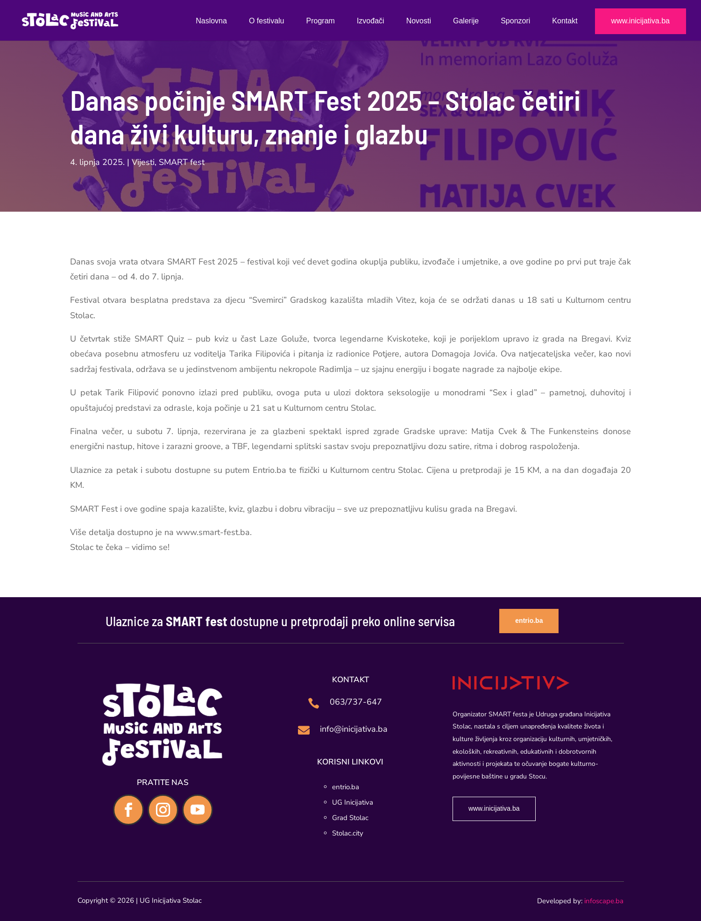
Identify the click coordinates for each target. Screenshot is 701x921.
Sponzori (515, 21)
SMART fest (182, 162)
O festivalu (266, 21)
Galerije (466, 21)
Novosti (418, 21)
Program (320, 21)
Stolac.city (347, 833)
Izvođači (370, 21)
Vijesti (143, 162)
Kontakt (564, 21)
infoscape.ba (603, 901)
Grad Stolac (350, 817)
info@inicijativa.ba (354, 729)
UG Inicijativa (352, 802)
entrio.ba (529, 620)
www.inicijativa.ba (640, 21)
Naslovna (211, 21)
